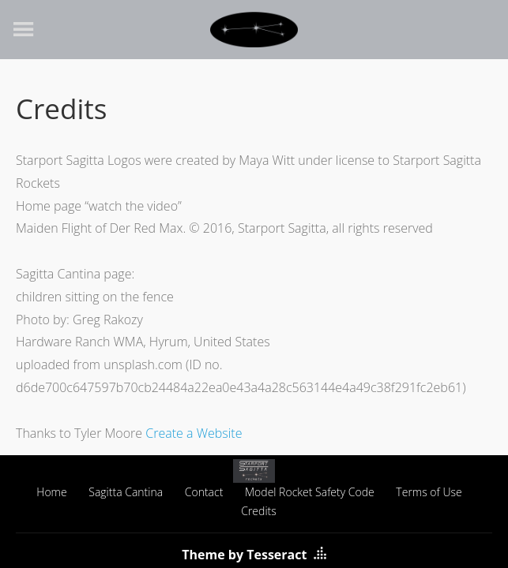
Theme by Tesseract (244, 554)
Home (51, 491)
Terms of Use (428, 491)
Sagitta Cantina (125, 491)
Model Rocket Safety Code (309, 491)
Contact (204, 491)
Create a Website (193, 433)
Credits (259, 510)
